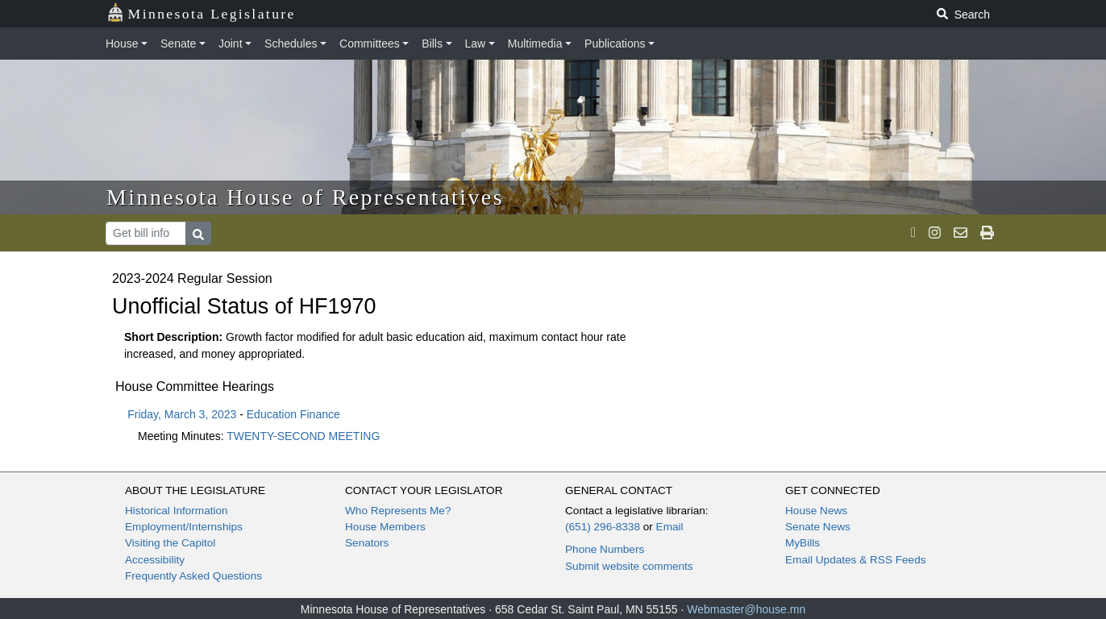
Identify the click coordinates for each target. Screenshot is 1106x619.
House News (816, 511)
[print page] (987, 233)
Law (475, 43)
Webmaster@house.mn (746, 609)
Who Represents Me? (398, 511)
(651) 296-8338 (602, 527)
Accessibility (155, 560)
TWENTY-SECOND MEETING (303, 436)
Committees (369, 43)
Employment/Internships (184, 527)
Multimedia (535, 43)
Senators (367, 543)
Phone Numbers (604, 549)
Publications (615, 43)
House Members (385, 527)
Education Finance (293, 414)
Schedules (290, 43)
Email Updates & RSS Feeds (855, 560)
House (122, 43)
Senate (178, 43)
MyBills (802, 543)
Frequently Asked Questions (193, 576)
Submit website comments (629, 566)
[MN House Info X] (913, 233)
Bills (432, 43)
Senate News (817, 527)
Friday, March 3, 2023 (181, 414)
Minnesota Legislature (201, 12)
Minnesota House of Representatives (305, 197)
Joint (230, 43)
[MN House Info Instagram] (934, 233)
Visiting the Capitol (170, 543)
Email (670, 527)
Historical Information (176, 511)
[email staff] (960, 233)
